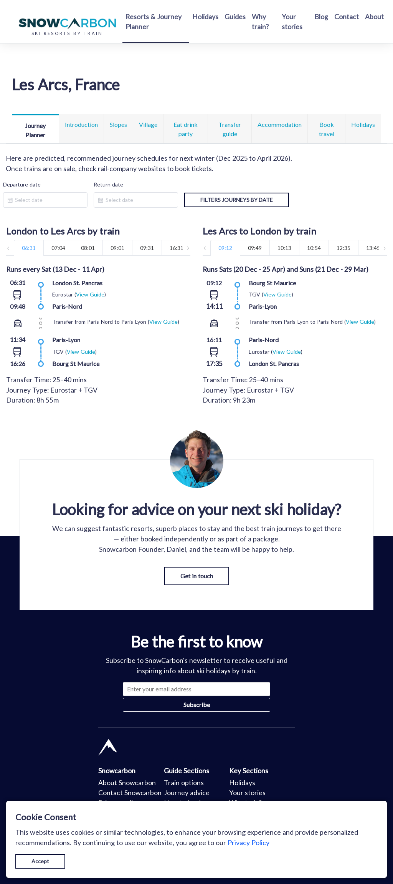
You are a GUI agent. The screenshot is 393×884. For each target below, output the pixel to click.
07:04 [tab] (58, 248)
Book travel (326, 129)
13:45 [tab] (373, 248)
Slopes (118, 124)
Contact (346, 17)
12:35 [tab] (343, 248)
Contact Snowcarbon (130, 793)
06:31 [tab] (29, 248)
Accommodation (280, 124)
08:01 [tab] (88, 248)
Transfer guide (229, 129)
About (374, 17)
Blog (321, 17)
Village (148, 124)
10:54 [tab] (314, 248)
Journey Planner (35, 130)
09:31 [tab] (147, 248)
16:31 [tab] (176, 248)
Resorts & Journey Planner (153, 22)
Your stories (292, 22)
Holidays (205, 17)
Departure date (22, 184)
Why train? (260, 22)
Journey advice (187, 793)
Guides (235, 17)
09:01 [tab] (117, 248)
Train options (184, 783)
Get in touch (196, 575)
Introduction (81, 124)
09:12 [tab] (225, 248)
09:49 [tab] (255, 248)
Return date (108, 184)
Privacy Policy (248, 842)
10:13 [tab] (284, 248)
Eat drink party (185, 129)
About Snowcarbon (127, 783)
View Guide (90, 294)
